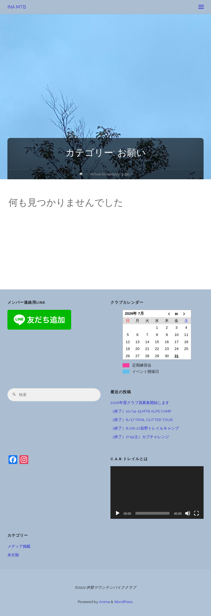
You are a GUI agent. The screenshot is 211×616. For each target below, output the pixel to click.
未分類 (13, 555)
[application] (157, 492)
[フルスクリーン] (196, 513)
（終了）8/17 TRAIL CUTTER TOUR (141, 419)
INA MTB (16, 6)
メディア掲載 (18, 546)
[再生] (117, 513)
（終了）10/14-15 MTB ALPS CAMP (140, 411)
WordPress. (123, 601)
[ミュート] (187, 513)
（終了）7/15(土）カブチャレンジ (139, 437)
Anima (104, 601)
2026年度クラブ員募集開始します (139, 402)
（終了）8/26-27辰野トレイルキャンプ (144, 428)
